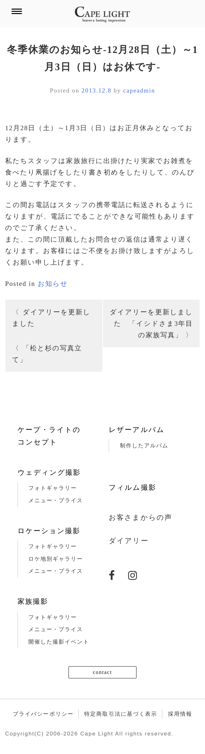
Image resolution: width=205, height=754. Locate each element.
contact (102, 672)
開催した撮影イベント (58, 642)
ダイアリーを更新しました (51, 318)
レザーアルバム (136, 430)
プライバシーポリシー (43, 714)
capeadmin (139, 90)
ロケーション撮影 (49, 531)
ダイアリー (128, 541)
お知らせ (53, 283)
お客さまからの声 (140, 517)
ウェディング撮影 (49, 472)
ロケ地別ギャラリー (55, 559)
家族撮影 (33, 601)
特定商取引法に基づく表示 (120, 714)
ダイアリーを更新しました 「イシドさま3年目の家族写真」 (151, 324)
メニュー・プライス (55, 500)
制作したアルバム (144, 446)
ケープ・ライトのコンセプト (49, 436)
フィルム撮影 (132, 487)
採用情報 (180, 714)
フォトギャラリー (52, 488)
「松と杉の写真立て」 (47, 354)
